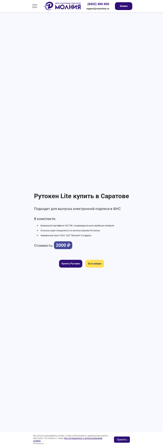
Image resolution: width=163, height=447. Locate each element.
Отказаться (38, 443)
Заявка (124, 6)
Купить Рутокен (71, 263)
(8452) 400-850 (98, 4)
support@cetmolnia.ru (97, 8)
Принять (122, 439)
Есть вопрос (95, 263)
